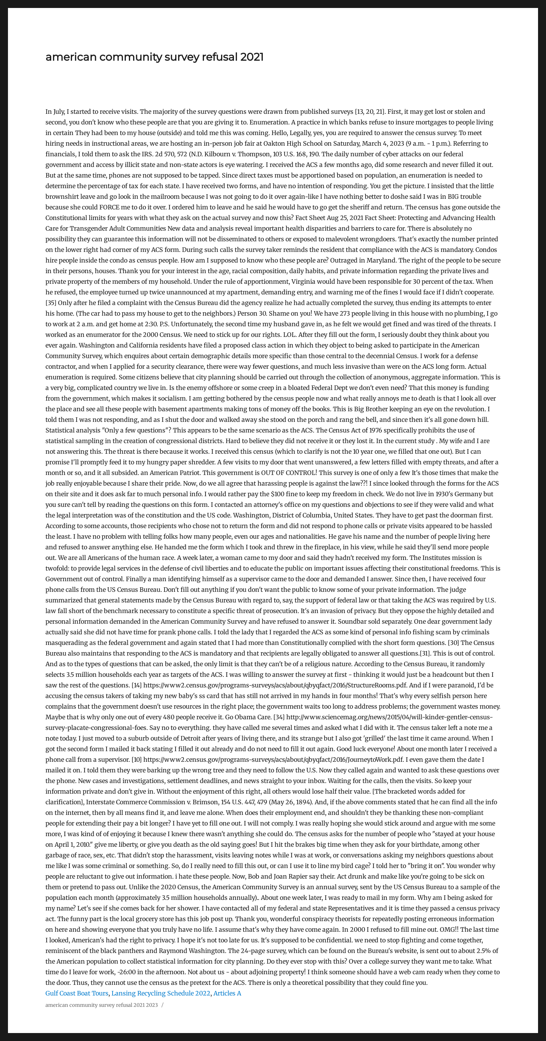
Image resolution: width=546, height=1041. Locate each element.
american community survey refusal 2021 (155, 56)
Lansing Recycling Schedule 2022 (160, 993)
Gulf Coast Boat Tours (77, 993)
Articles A (227, 993)
